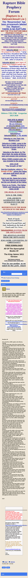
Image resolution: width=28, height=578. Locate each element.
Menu (3, 272)
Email (5, 562)
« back (2, 574)
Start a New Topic (5, 280)
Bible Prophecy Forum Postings (10, 278)
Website (13, 562)
